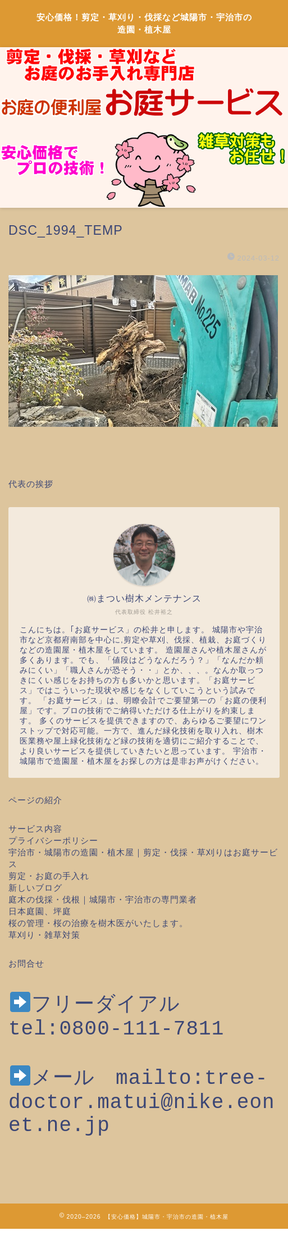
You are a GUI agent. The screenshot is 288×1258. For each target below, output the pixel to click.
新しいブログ (35, 887)
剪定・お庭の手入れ (48, 876)
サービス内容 (35, 828)
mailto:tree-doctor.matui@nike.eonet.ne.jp (141, 1115)
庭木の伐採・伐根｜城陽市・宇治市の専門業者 (102, 899)
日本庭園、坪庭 (39, 911)
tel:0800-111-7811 (116, 1032)
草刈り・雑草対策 (44, 935)
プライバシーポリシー (53, 840)
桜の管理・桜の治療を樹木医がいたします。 (98, 923)
